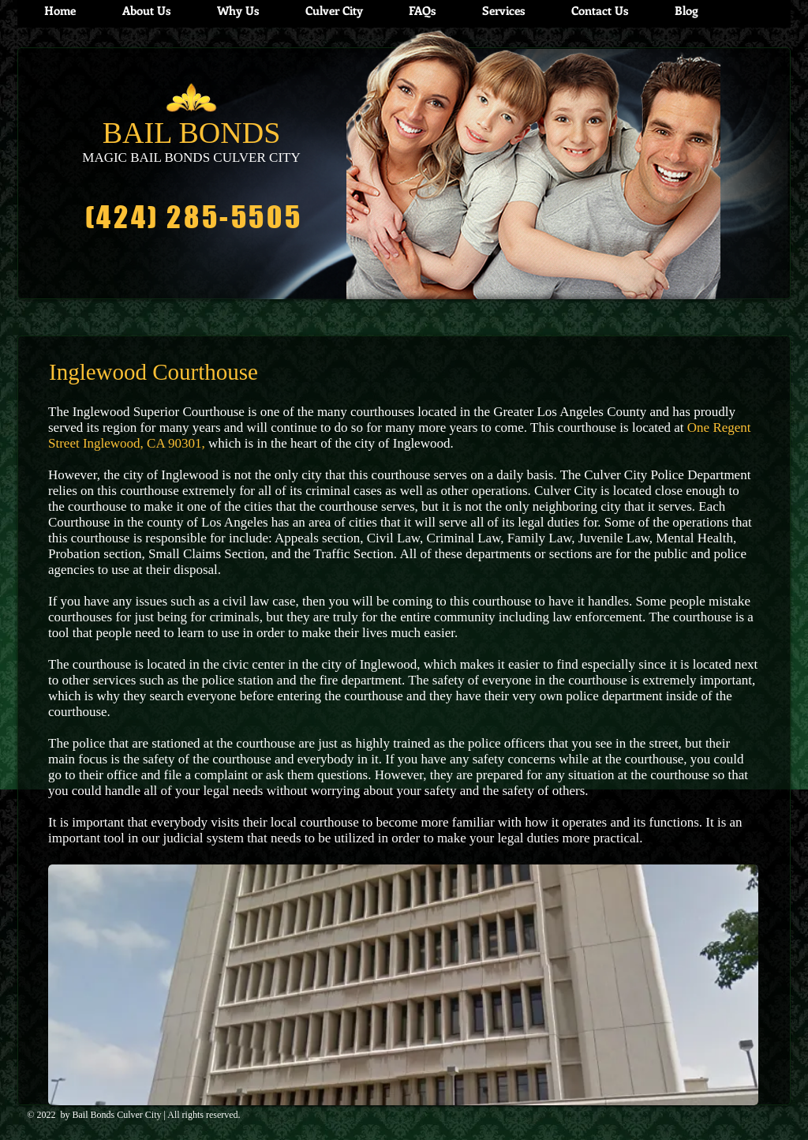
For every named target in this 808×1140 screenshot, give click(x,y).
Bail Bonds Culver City (117, 1114)
